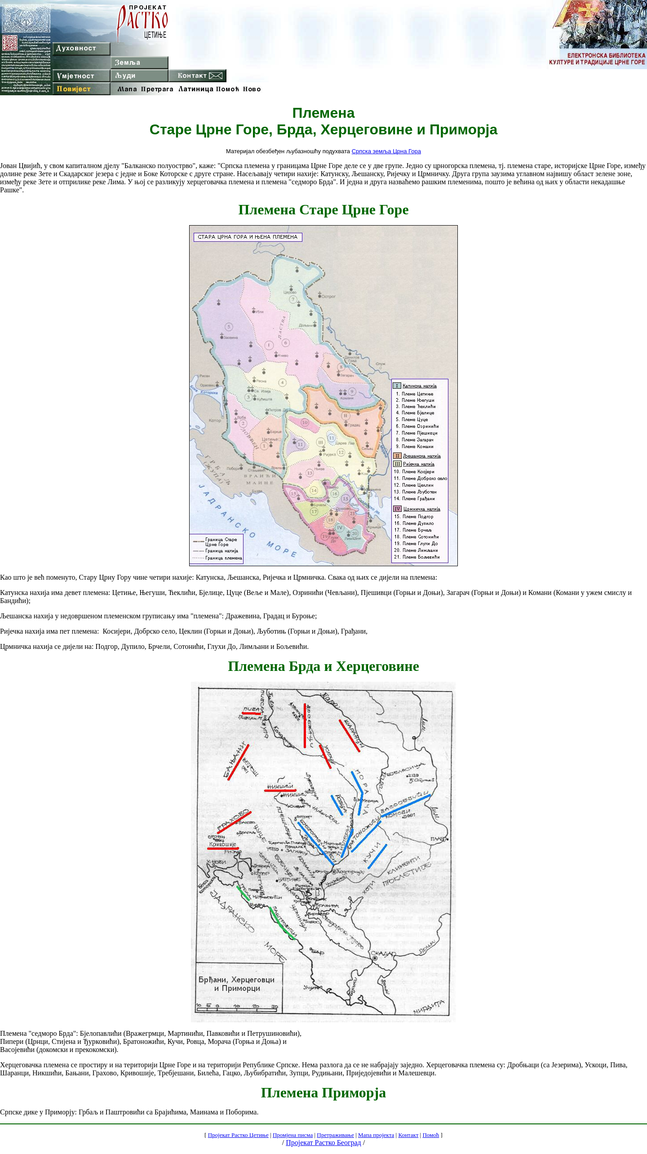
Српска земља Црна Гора (386, 151)
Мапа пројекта (376, 1135)
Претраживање (335, 1135)
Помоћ (430, 1135)
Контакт (408, 1135)
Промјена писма (293, 1135)
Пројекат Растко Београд (323, 1142)
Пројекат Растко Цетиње (238, 1135)
